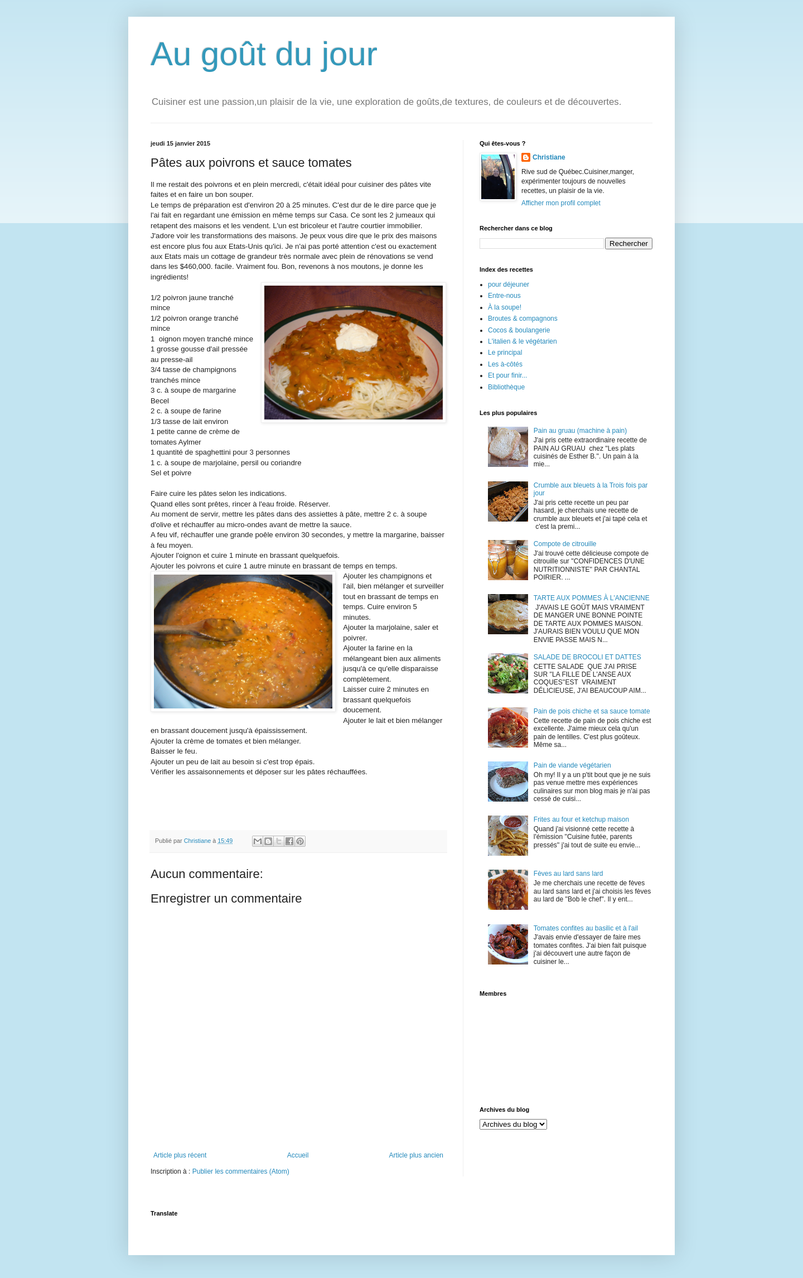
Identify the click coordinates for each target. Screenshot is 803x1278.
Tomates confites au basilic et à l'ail (586, 928)
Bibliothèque (506, 387)
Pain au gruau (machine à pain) (580, 431)
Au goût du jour (264, 54)
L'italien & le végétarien (522, 341)
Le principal (505, 352)
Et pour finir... (508, 375)
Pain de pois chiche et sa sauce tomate (592, 711)
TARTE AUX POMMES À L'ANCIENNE (592, 598)
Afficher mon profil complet (561, 203)
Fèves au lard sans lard (568, 873)
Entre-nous (504, 296)
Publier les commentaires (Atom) (240, 1171)
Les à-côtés (505, 364)
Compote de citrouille (565, 544)
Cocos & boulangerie (519, 330)
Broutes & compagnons (523, 318)
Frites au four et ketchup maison (581, 819)
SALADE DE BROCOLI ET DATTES (587, 657)
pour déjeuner (508, 284)
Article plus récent (179, 1155)
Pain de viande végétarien (572, 765)
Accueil (298, 1155)
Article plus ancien (416, 1155)
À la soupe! (504, 307)
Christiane (549, 157)
